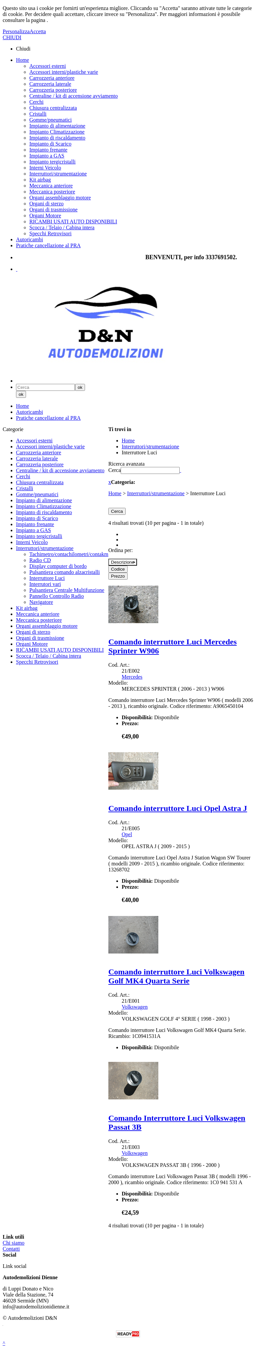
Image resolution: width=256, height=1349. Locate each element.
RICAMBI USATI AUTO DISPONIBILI (73, 221)
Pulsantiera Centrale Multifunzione (66, 590)
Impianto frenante (48, 150)
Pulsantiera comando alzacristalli (64, 572)
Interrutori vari (45, 584)
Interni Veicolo (45, 167)
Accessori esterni (47, 66)
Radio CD (40, 560)
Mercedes (132, 677)
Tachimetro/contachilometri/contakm (68, 554)
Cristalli (38, 114)
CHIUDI (12, 37)
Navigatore (41, 602)
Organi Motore (45, 215)
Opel (127, 834)
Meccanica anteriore (51, 185)
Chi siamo (13, 1243)
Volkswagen (135, 1007)
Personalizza (16, 31)
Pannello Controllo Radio (56, 596)
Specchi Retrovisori (50, 233)
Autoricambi (29, 239)
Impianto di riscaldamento (57, 138)
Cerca (114, 470)
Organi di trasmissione (53, 209)
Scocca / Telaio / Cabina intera (61, 227)
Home (22, 60)
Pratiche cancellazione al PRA (48, 245)
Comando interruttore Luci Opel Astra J (177, 808)
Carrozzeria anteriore (51, 78)
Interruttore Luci (47, 578)
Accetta (38, 31)
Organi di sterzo (46, 203)
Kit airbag (40, 179)
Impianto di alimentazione (57, 126)
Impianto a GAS (46, 156)
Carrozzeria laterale (50, 84)
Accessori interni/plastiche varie (63, 72)
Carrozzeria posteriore (53, 90)
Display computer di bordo (58, 566)
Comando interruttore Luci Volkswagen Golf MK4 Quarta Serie (176, 976)
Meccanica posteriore (52, 191)
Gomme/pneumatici (50, 120)
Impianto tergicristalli (52, 162)
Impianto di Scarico (50, 144)
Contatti (11, 1249)
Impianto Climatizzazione (57, 132)
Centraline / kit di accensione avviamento (73, 96)
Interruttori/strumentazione (58, 173)
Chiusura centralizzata (53, 108)
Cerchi (36, 102)
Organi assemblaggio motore (60, 197)
